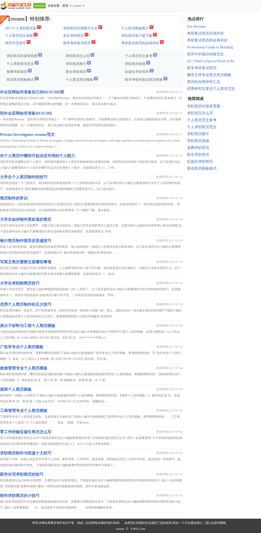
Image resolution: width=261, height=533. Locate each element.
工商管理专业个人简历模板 (23, 411)
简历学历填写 (18, 42)
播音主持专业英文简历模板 (209, 75)
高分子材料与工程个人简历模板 (27, 326)
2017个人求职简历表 (23, 27)
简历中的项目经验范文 (205, 54)
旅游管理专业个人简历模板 (23, 368)
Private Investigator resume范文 (27, 134)
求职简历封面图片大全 (82, 27)
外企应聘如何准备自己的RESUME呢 (32, 92)
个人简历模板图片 (137, 27)
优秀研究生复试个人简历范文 (211, 89)
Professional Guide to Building (210, 47)
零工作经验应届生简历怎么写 (25, 432)
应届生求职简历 (139, 71)
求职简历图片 (78, 63)
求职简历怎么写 (80, 55)
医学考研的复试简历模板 (146, 79)
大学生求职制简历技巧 (19, 283)
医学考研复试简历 (79, 42)
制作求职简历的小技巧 (19, 495)
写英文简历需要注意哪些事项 (25, 262)
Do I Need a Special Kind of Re (210, 61)
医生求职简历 (78, 71)
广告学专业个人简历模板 (21, 347)
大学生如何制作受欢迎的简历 (25, 219)
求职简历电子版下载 (139, 35)
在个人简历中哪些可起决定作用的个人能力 (37, 156)
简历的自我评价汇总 (203, 82)
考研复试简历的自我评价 (142, 42)
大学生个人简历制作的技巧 (23, 177)
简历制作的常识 (14, 198)
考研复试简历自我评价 (205, 33)
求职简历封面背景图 (24, 55)
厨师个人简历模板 (16, 389)
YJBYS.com (137, 529)
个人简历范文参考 (141, 55)
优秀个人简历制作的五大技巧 (25, 304)
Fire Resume (196, 26)
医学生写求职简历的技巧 (21, 474)
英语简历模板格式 (22, 79)
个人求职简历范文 (22, 63)
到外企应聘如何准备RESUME (26, 113)
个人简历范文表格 (21, 35)
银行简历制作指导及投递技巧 (25, 241)
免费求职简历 (19, 71)
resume (39, 5)
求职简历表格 (137, 63)
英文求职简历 (76, 35)
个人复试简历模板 (82, 79)
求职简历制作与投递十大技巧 (25, 453)
